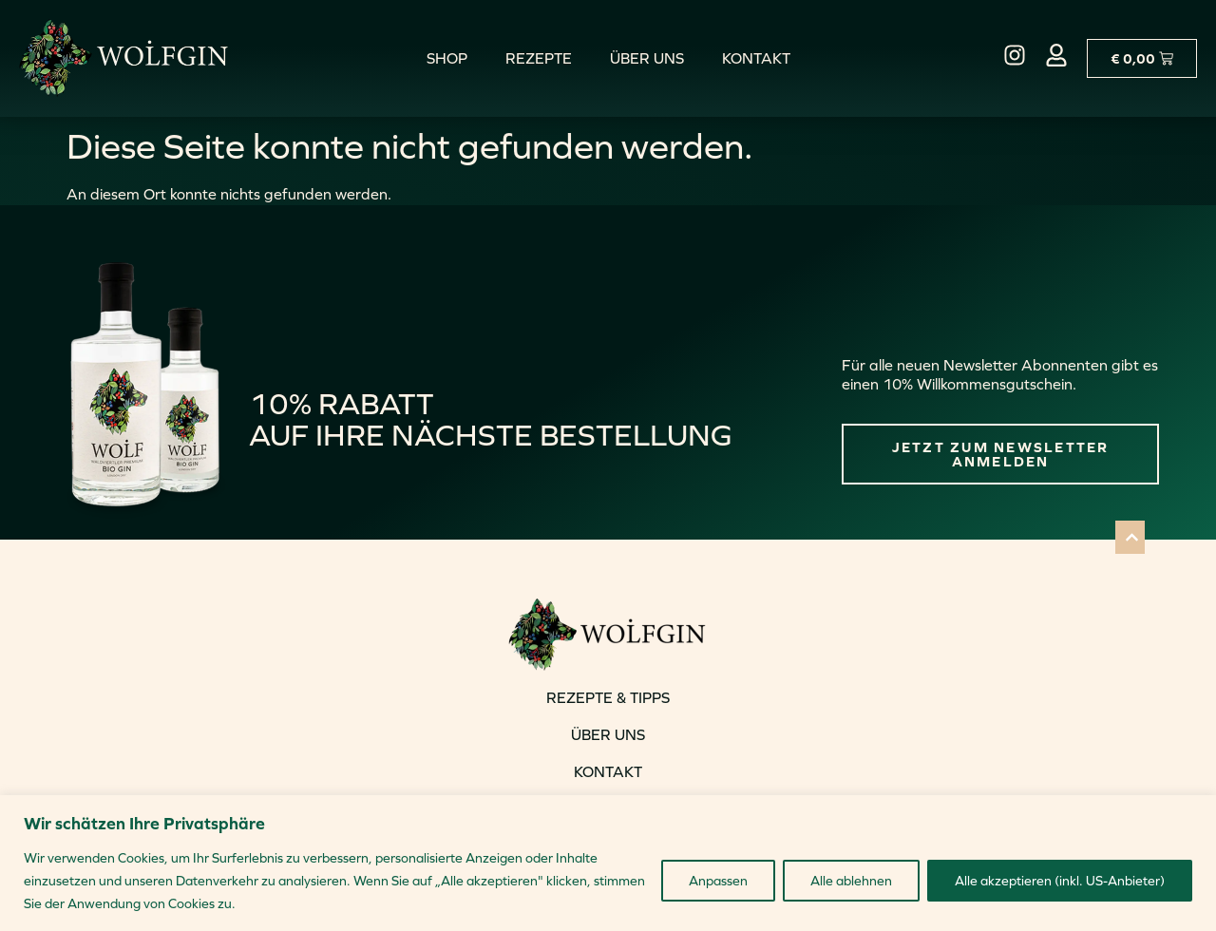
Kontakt (756, 57)
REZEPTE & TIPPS (608, 697)
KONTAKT (608, 771)
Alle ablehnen (851, 880)
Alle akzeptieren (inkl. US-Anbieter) (1060, 880)
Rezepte (538, 57)
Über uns (647, 57)
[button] (1130, 537)
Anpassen (718, 880)
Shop (447, 57)
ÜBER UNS (608, 734)
